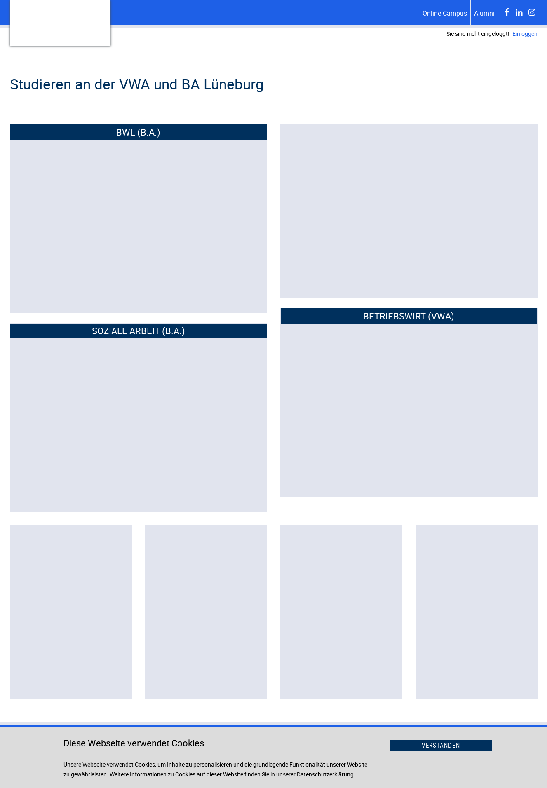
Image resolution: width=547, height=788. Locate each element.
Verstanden (441, 745)
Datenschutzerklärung (325, 774)
